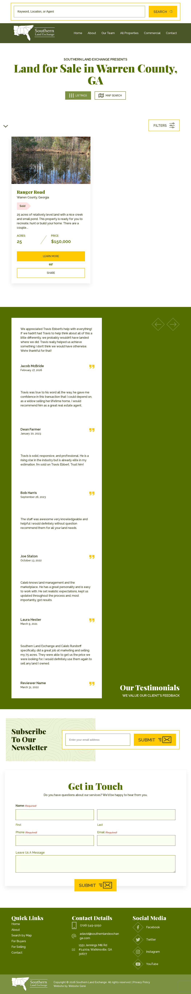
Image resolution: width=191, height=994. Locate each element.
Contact (171, 33)
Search (162, 11)
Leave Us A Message (30, 852)
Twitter (144, 939)
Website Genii (77, 986)
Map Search (110, 95)
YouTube (145, 964)
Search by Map (21, 935)
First (18, 824)
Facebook (146, 927)
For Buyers (18, 941)
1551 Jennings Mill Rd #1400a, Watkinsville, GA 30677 (92, 949)
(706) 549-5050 (86, 925)
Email (107, 832)
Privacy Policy (141, 982)
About (92, 33)
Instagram (146, 951)
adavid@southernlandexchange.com (95, 936)
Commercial (152, 33)
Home (78, 33)
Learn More (51, 256)
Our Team (108, 33)
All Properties (129, 33)
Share (51, 272)
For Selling (18, 947)
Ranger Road (31, 192)
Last (100, 824)
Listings (78, 95)
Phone (26, 832)
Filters (164, 125)
